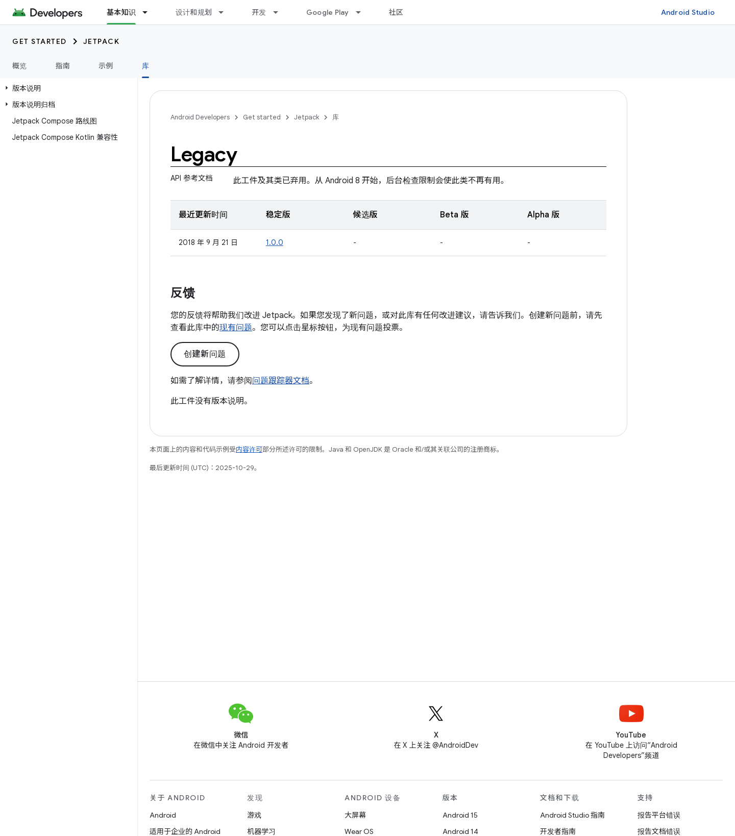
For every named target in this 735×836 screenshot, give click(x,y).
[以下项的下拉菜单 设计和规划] (225, 12)
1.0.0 (274, 242)
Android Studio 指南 (572, 815)
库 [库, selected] (145, 65)
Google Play (327, 12)
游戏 (254, 815)
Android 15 (460, 815)
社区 (396, 12)
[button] (66, 88)
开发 (259, 12)
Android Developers (200, 117)
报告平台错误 (659, 815)
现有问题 (235, 328)
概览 (19, 65)
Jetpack (101, 41)
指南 (63, 65)
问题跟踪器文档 (280, 381)
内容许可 (249, 449)
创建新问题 (205, 354)
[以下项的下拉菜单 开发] (280, 12)
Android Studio (688, 12)
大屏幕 (355, 815)
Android (163, 815)
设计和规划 (194, 12)
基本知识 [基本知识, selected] (121, 12)
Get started (39, 41)
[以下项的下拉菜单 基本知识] (149, 12)
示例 (106, 65)
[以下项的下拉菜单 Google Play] (363, 12)
